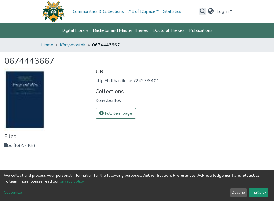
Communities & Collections (98, 11)
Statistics (172, 11)
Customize (13, 192)
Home (47, 45)
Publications (200, 30)
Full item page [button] (115, 113)
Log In (223, 11)
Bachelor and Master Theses (120, 30)
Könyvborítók (72, 45)
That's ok (258, 192)
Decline (238, 192)
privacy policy (72, 181)
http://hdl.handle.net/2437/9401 (127, 81)
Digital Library (75, 30)
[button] (211, 11)
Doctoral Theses (169, 30)
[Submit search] (202, 11)
